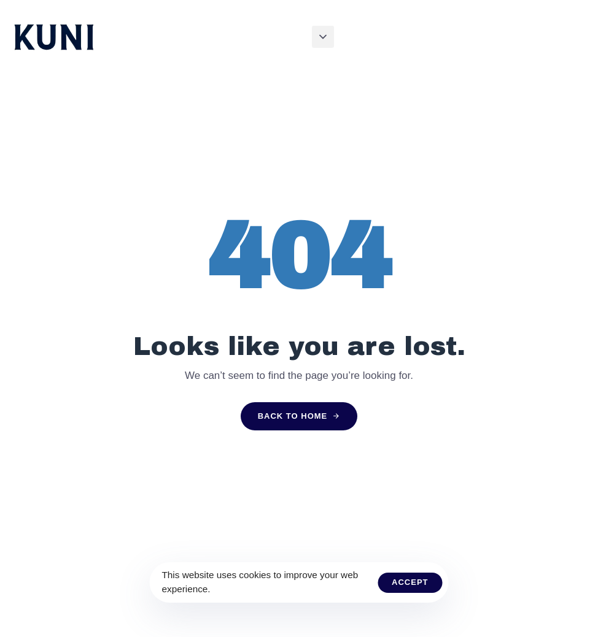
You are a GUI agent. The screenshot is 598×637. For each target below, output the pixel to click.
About (291, 36)
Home (252, 36)
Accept (410, 582)
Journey (338, 36)
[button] (323, 37)
